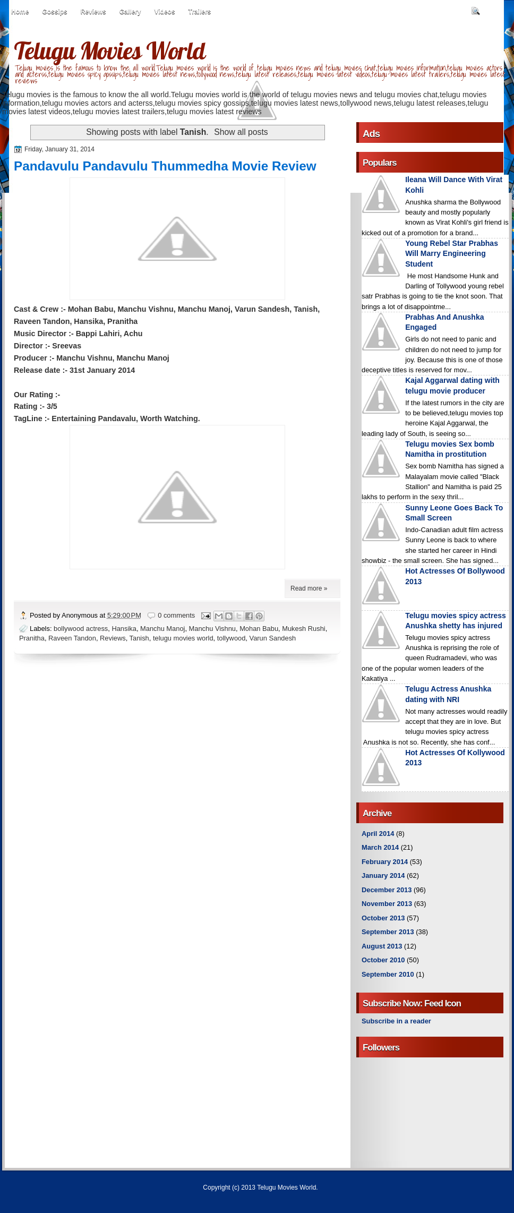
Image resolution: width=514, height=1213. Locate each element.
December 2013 (387, 890)
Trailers (200, 11)
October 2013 (383, 918)
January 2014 (383, 875)
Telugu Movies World (109, 50)
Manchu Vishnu (212, 629)
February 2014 (385, 862)
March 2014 (380, 847)
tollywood (231, 638)
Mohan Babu (258, 629)
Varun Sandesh (273, 638)
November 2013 (387, 904)
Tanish (139, 638)
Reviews (93, 11)
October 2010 (383, 960)
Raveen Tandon (72, 638)
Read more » (308, 588)
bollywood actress (81, 629)
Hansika (124, 629)
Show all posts (241, 131)
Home (20, 11)
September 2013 (388, 932)
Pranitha (32, 638)
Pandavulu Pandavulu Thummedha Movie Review (165, 166)
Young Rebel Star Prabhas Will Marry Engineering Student (451, 253)
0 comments (176, 615)
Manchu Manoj (162, 629)
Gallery (130, 11)
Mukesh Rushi (303, 629)
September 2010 (388, 974)
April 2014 (378, 834)
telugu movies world (183, 638)
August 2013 (382, 946)
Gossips (54, 11)
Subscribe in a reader (396, 1021)
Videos (164, 11)
